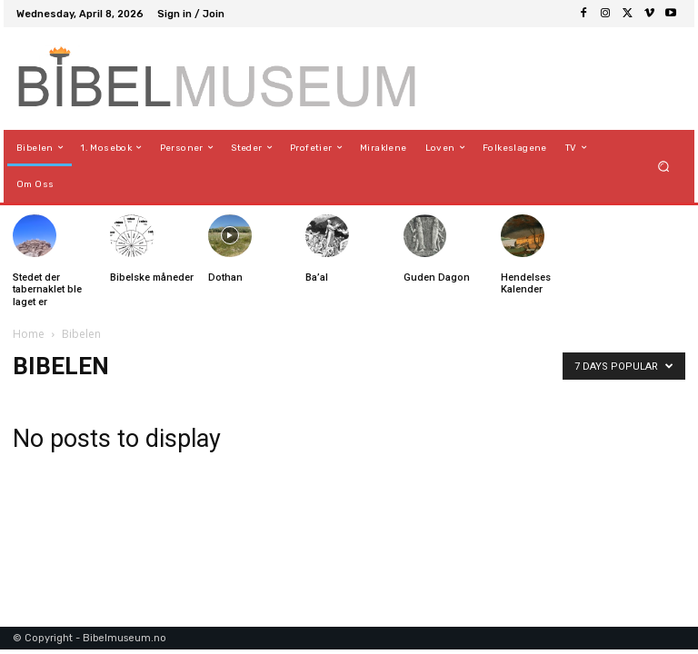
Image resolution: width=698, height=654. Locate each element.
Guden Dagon (437, 277)
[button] (664, 165)
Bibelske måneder (152, 277)
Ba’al (316, 277)
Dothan (225, 277)
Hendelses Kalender (526, 283)
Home (29, 334)
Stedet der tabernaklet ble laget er (47, 289)
